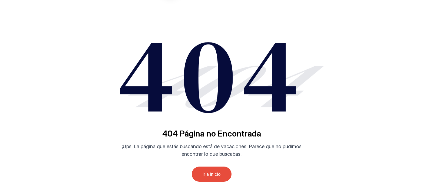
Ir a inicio (212, 174)
